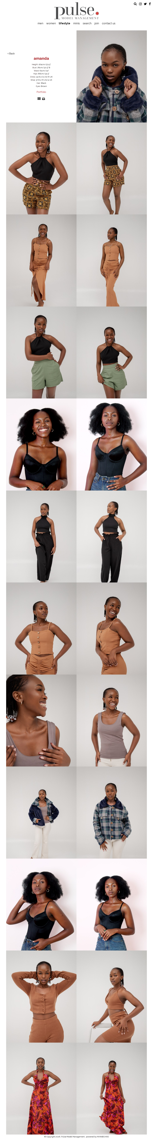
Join (96, 23)
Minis (76, 23)
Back (11, 53)
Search (87, 23)
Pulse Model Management (76, 11)
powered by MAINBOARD (97, 1137)
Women (51, 23)
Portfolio (41, 92)
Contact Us (108, 23)
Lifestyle (64, 23)
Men (40, 23)
